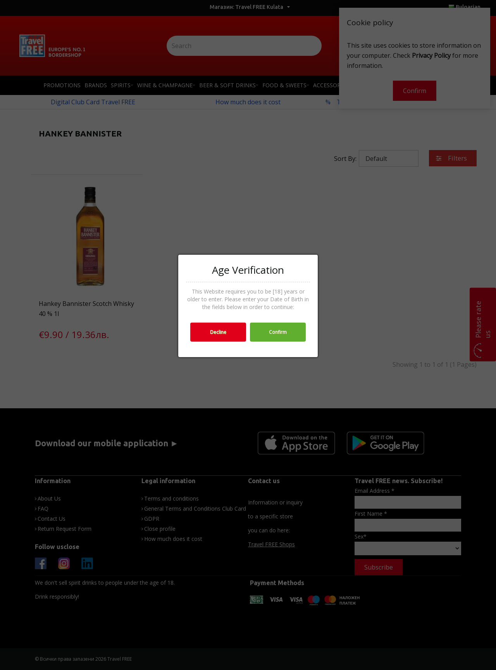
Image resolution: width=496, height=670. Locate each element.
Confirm (278, 332)
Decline (218, 332)
